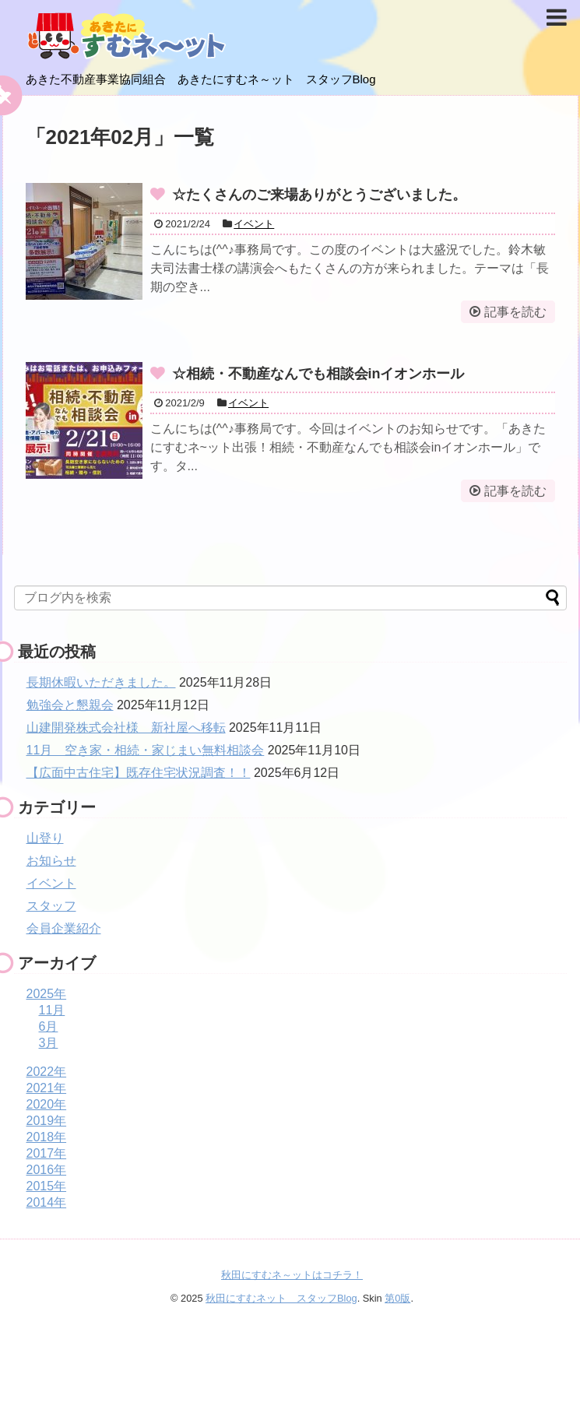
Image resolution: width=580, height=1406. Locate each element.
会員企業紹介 (63, 928)
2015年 (46, 1186)
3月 (48, 1042)
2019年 (46, 1120)
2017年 (46, 1153)
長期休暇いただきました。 (101, 682)
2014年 (46, 1202)
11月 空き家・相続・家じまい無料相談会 (145, 750)
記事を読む (515, 311)
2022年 (46, 1071)
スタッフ (51, 905)
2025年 (46, 993)
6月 (48, 1026)
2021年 (46, 1088)
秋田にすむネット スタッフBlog (281, 1298)
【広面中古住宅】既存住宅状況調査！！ (138, 772)
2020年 (46, 1104)
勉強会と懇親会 (70, 705)
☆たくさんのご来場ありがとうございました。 (319, 194)
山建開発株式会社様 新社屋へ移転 (126, 727)
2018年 (46, 1137)
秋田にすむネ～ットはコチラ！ (292, 1275)
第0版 (397, 1298)
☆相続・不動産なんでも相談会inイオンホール (318, 373)
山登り (45, 838)
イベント (254, 224)
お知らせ (51, 860)
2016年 (46, 1169)
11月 (52, 1010)
